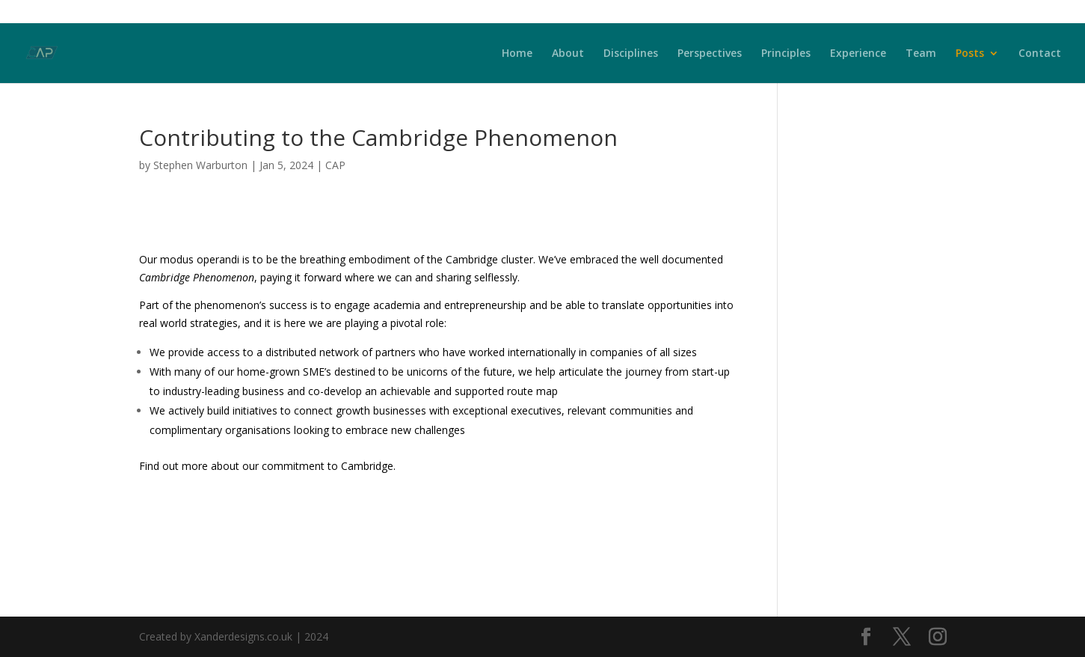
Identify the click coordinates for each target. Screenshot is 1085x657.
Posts (970, 54)
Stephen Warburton (200, 165)
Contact (1039, 54)
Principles (786, 54)
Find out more (173, 466)
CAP (335, 165)
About (568, 54)
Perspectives (709, 54)
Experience (858, 54)
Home (517, 54)
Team (921, 54)
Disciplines (630, 54)
